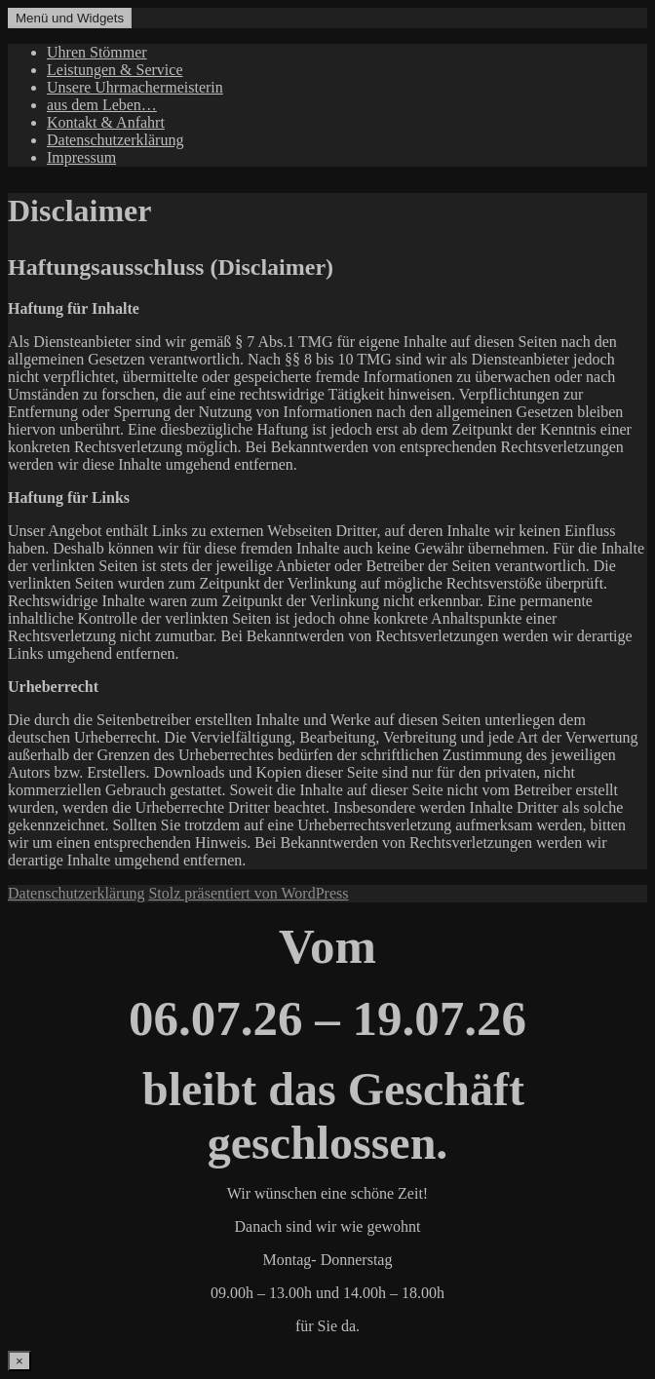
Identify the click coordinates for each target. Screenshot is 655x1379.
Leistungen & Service (115, 69)
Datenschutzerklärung (115, 140)
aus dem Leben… (102, 104)
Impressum (81, 157)
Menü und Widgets (70, 18)
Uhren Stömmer (97, 52)
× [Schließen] (19, 1361)
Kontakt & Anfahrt (106, 122)
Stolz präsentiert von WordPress (248, 893)
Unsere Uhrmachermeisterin (135, 87)
